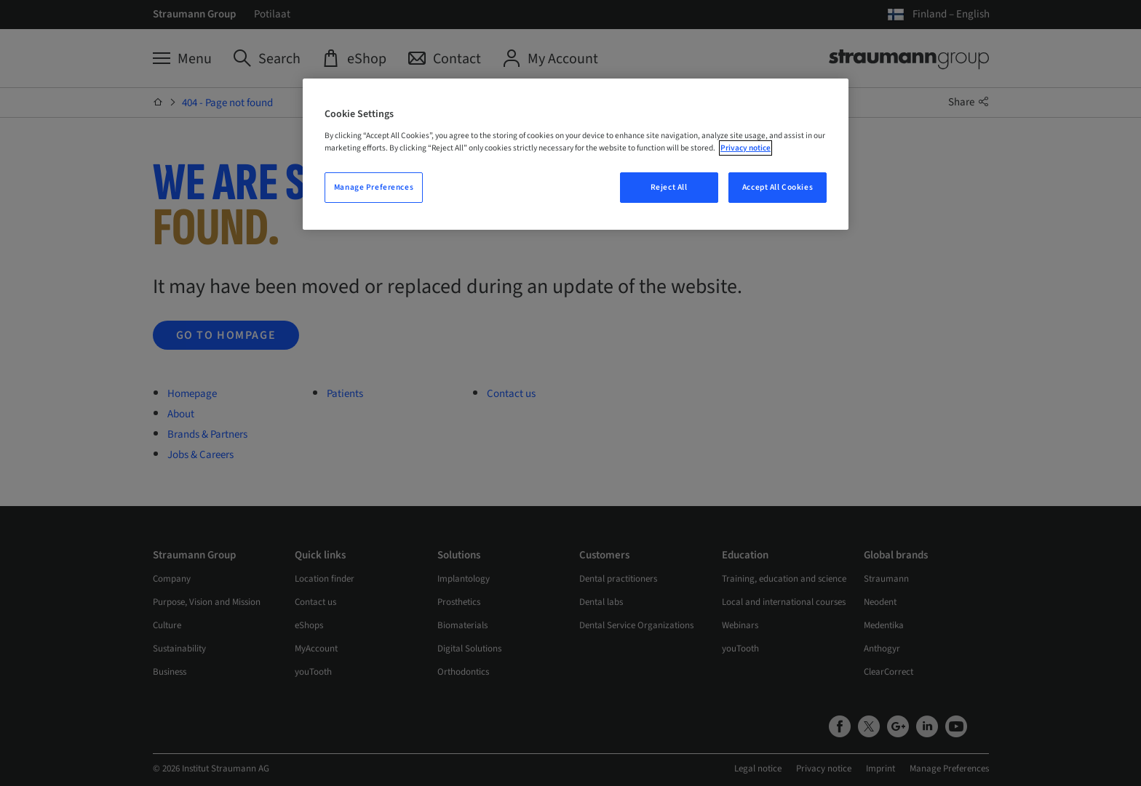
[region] (575, 154)
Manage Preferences (373, 187)
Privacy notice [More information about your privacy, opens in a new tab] (745, 148)
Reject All (669, 187)
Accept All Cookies (777, 187)
